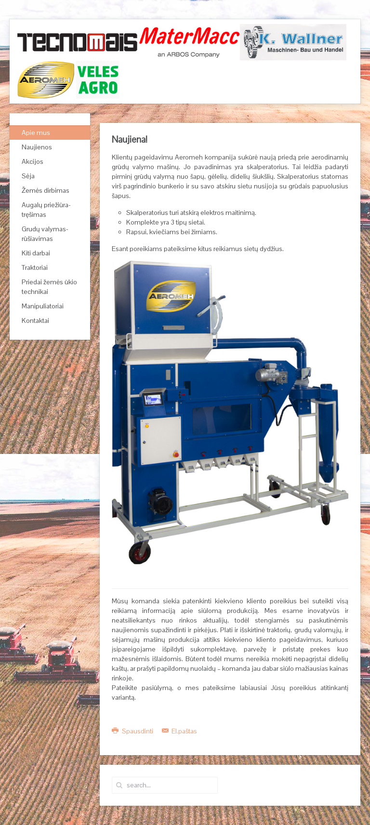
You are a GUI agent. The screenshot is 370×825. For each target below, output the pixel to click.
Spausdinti (133, 731)
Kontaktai (35, 320)
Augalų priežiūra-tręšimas (46, 209)
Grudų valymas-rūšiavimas (45, 234)
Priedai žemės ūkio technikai (49, 287)
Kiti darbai (36, 253)
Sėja (28, 176)
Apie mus (36, 132)
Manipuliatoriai (43, 306)
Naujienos (37, 147)
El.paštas (180, 731)
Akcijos (32, 161)
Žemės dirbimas (45, 190)
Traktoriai (35, 267)
